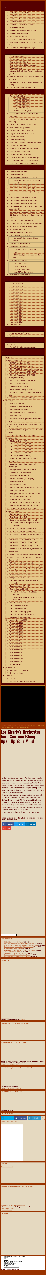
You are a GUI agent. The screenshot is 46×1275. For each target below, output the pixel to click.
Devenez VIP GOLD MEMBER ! (21, 131)
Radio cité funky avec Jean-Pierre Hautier (25, 239)
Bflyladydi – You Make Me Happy (13, 948)
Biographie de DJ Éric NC (19, 62)
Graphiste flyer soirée (9, 1264)
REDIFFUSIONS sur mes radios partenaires (26, 19)
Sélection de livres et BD (19, 172)
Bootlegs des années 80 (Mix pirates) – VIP (25, 226)
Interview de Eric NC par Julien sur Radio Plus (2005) (26, 83)
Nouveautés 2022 (16, 295)
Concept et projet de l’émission (21, 59)
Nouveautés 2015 (16, 316)
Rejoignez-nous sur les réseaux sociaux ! (24, 149)
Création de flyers (16, 336)
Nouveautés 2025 (16, 283)
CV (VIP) (6, 1260)
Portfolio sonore (8, 1266)
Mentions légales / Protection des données (14, 1256)
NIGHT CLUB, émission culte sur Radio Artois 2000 (27, 256)
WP (5, 1258)
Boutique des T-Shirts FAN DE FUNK (23, 125)
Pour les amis (11, 438)
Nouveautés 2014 (16, 319)
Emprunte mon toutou (8, 1208)
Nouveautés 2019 (16, 304)
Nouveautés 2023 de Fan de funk (18, 725)
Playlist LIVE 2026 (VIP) (18, 96)
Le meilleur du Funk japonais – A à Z (23, 197)
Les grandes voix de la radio (20, 235)
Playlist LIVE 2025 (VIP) (22, 99)
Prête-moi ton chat (7, 1210)
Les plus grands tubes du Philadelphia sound (26, 212)
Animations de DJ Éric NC (19, 333)
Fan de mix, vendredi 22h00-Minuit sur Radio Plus (25, 43)
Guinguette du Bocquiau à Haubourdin (23, 163)
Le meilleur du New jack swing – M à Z (24, 203)
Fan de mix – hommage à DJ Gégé (22, 48)
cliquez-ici (22, 1019)
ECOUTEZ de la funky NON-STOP (22, 39)
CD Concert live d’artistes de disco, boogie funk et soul (26, 216)
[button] (23, 351)
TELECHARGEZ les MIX (19, 36)
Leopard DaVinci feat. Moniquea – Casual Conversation (19, 950)
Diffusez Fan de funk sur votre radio (22, 87)
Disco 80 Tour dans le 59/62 (24, 272)
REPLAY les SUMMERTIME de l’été (23, 30)
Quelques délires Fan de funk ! (21, 155)
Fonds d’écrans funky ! (18, 140)
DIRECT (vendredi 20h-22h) (20, 13)
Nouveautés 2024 (16, 289)
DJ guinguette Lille (8, 1262)
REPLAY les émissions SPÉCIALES (23, 22)
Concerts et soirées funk (18, 146)
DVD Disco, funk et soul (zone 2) (21, 221)
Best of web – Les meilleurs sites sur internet (26, 143)
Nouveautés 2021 (16, 298)
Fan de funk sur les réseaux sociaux (23, 347)
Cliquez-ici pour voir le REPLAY (9, 1064)
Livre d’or (13, 344)
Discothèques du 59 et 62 (19, 260)
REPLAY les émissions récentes (21, 16)
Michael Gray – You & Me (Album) (13, 942)
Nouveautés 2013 (16, 322)
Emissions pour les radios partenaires (13, 1261)
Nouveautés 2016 (16, 313)
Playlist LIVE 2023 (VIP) (22, 105)
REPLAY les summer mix (19, 33)
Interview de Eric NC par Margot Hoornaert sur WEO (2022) (26, 78)
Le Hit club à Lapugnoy (22, 269)
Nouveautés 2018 (16, 307)
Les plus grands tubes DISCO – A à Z (23, 178)
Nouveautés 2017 (16, 310)
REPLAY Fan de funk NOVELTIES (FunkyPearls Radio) (22, 26)
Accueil (9, 357)
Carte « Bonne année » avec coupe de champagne (23, 115)
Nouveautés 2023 (16, 292)
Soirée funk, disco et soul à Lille (11, 1267)
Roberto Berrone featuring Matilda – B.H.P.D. (16, 956)
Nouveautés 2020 (16, 301)
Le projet (9, 401)
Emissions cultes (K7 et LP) (20, 244)
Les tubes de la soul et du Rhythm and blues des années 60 (25, 208)
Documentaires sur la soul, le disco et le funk (26, 223)
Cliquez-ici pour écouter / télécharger (11, 1088)
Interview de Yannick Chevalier (21, 232)
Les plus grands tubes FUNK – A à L (23, 186)
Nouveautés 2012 (16, 325)
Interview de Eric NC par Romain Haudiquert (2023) (25, 72)
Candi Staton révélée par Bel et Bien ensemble (26, 181)
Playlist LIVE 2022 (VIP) (22, 108)
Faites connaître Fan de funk (20, 152)
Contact (9, 676)
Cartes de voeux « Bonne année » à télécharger (22, 120)
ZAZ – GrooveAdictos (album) (12, 951)
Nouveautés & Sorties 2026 (16, 620)
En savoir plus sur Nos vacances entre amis (13, 1205)
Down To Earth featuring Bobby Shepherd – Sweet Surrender (21, 945)
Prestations (10, 667)
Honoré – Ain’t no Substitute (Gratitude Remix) (17, 955)
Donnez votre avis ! (17, 137)
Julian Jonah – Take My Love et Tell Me (15, 953)
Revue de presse (16, 68)
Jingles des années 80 (18, 229)
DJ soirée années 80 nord (10, 1263)
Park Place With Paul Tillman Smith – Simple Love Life (19, 943)
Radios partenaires (16, 56)
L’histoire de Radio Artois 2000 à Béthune (25, 251)
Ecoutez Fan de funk (5, 7)
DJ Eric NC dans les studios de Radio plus (25, 157)
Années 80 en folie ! (13, 511)
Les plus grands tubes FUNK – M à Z (23, 189)
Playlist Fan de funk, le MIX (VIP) (22, 134)
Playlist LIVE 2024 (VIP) (22, 102)
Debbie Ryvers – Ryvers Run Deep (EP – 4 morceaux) (19, 947)
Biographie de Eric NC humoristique (23, 65)
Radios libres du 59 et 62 (19, 247)
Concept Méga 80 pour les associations (24, 160)
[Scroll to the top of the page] (1, 1272)
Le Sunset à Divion (20, 263)
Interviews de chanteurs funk (20, 275)
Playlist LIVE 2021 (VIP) (22, 111)
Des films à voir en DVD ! (19, 175)
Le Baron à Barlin (20, 266)
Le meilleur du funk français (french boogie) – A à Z (26, 193)
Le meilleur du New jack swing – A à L (23, 200)
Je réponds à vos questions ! (20, 128)
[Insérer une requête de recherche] (9, 935)
